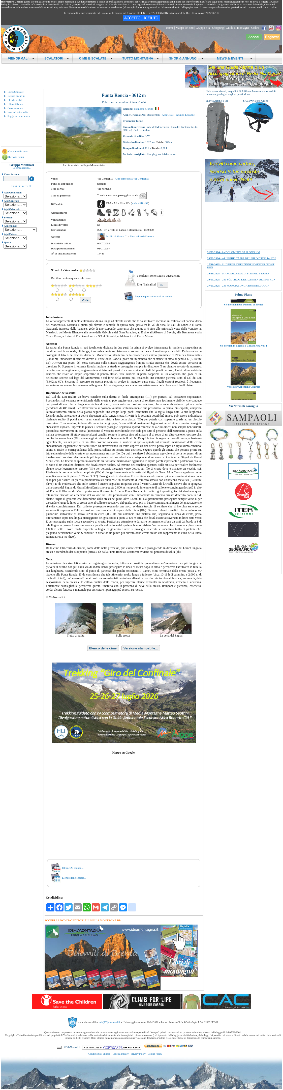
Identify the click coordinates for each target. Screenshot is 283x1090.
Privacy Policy (138, 1053)
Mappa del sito (185, 28)
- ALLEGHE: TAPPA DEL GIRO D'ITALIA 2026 (241, 258)
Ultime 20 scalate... (72, 867)
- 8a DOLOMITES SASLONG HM (233, 252)
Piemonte (139, 108)
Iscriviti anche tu (16, 96)
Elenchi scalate (15, 100)
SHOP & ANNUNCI (186, 58)
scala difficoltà (140, 203)
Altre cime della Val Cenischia (131, 178)
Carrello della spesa (18, 151)
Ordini (255, 28)
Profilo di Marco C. (117, 236)
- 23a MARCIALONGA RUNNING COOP (238, 285)
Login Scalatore (16, 92)
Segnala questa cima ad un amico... (154, 296)
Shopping (218, 28)
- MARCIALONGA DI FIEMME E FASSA (238, 273)
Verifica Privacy (120, 1053)
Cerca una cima (15, 108)
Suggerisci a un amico (19, 116)
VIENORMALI (21, 58)
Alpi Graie (168, 114)
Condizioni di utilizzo (99, 1053)
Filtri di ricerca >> (21, 185)
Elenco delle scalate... (74, 877)
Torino (149, 108)
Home (169, 28)
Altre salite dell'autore (141, 236)
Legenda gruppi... (22, 167)
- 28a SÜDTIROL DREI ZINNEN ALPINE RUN (241, 279)
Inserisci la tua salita (18, 112)
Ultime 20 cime (15, 104)
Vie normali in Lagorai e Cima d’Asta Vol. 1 (243, 373)
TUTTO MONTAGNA (140, 58)
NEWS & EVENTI (232, 58)
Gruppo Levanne (185, 114)
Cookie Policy (155, 1053)
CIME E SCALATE (95, 58)
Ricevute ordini (16, 157)
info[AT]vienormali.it (109, 1022)
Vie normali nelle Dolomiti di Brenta (243, 332)
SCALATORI (56, 58)
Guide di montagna (237, 28)
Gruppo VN (203, 28)
